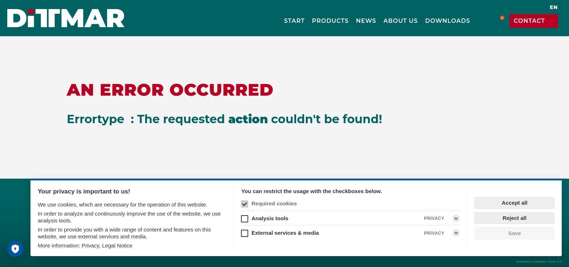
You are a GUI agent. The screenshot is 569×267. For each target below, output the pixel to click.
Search (482, 21)
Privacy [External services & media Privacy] (434, 233)
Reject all (515, 218)
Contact (529, 20)
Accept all (515, 203)
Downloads (447, 20)
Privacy (90, 245)
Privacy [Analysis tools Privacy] (434, 218)
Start (294, 20)
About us (401, 20)
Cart (498, 21)
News (366, 20)
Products (330, 20)
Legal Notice (117, 245)
